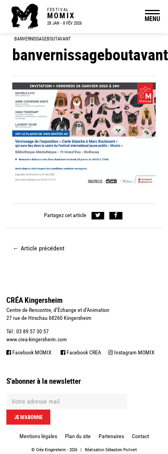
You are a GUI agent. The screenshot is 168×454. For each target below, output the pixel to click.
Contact (140, 436)
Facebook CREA (81, 352)
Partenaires (111, 436)
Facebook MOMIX (29, 352)
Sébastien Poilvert (121, 449)
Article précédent (39, 248)
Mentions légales (38, 436)
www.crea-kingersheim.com (36, 339)
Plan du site (78, 436)
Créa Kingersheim (51, 449)
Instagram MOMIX (131, 352)
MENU (152, 18)
